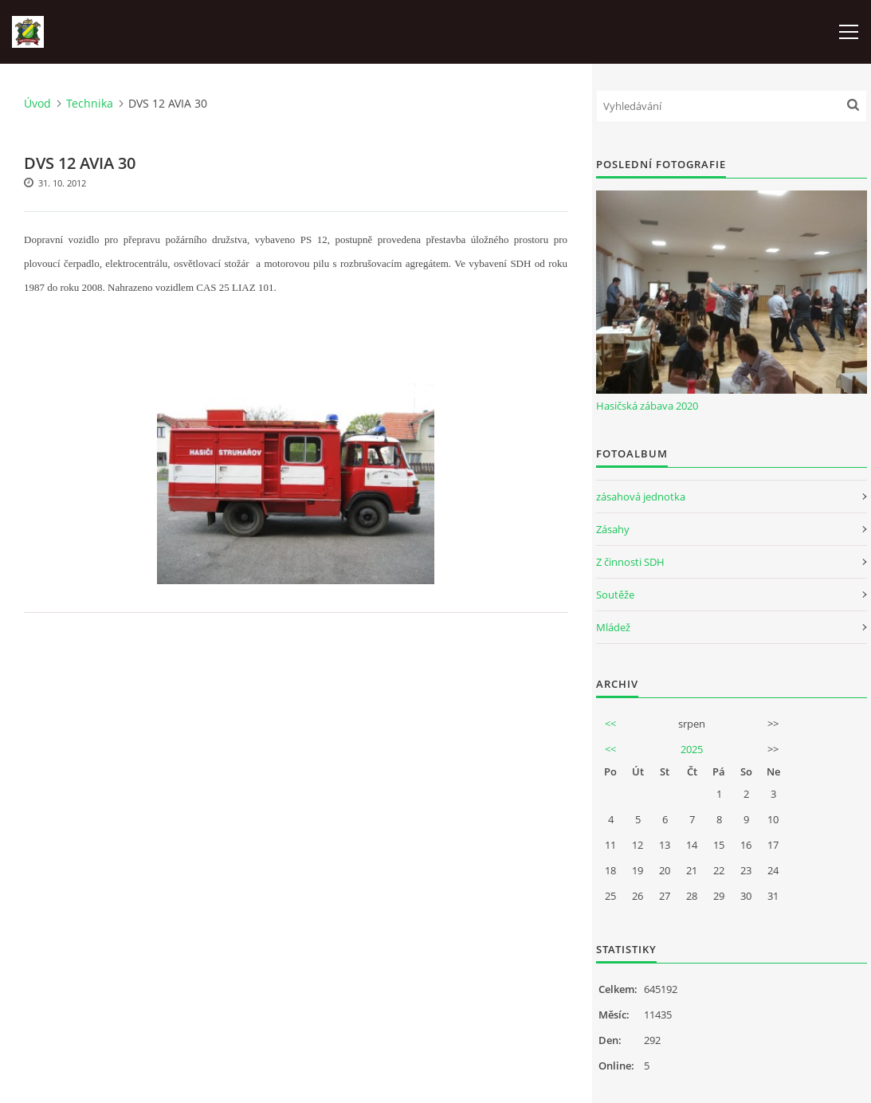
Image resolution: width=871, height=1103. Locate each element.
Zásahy (613, 529)
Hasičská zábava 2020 (647, 405)
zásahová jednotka (640, 496)
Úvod (37, 103)
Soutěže (615, 594)
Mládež (613, 627)
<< (610, 723)
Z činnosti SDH (630, 562)
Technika (89, 103)
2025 (692, 749)
